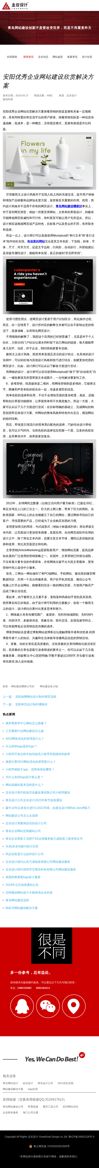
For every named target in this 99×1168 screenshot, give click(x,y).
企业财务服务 (10, 1112)
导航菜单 (93, 5)
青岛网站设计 (10, 1083)
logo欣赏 (33, 1089)
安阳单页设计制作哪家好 (31, 704)
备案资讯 (72, 56)
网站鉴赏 (58, 56)
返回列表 (8, 99)
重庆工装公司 (50, 1106)
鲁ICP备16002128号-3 (81, 1136)
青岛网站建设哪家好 (69, 206)
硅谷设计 (28, 1083)
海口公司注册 (30, 1112)
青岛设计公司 (45, 1083)
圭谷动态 (43, 56)
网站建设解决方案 (13, 1089)
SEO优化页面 (65, 1083)
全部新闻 (12, 56)
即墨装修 (33, 1106)
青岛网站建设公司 (13, 1106)
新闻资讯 (28, 56)
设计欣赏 (87, 56)
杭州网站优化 (70, 1106)
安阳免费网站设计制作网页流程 (35, 696)
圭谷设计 (71, 95)
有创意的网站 (36, 241)
